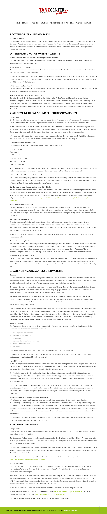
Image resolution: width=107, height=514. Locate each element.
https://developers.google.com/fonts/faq (68, 492)
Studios (44, 23)
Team (72, 23)
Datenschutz (74, 510)
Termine (25, 23)
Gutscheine (34, 23)
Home (18, 23)
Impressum (67, 510)
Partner (79, 23)
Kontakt (87, 23)
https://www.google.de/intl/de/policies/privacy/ (27, 460)
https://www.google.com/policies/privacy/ (50, 494)
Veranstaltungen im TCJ (59, 23)
